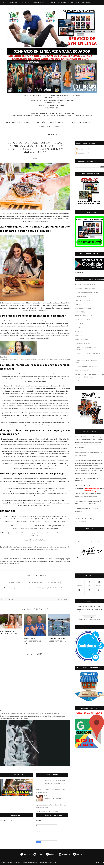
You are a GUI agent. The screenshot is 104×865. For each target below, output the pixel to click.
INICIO (77, 381)
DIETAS (39, 588)
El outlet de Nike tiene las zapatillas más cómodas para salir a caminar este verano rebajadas (29, 713)
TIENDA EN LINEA (13, 2)
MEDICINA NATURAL (86, 122)
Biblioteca (79, 583)
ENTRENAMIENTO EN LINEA (84, 316)
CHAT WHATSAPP (80, 312)
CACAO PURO (86, 2)
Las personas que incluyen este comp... (10, 632)
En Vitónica (3, 357)
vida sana (34, 588)
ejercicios (18, 588)
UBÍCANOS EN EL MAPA (82, 320)
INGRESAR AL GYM (13, 122)
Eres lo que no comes (44, 500)
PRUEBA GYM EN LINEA (82, 300)
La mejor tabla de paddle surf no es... (57, 639)
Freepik (32, 540)
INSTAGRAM (79, 324)
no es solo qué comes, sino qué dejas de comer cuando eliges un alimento (44, 444)
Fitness (45, 588)
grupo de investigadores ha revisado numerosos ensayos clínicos (27, 386)
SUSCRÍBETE (28, 122)
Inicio (2, 2)
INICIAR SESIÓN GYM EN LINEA (85, 284)
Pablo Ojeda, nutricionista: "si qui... (32, 640)
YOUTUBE (79, 591)
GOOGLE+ (99, 591)
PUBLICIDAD (79, 335)
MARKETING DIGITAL (82, 370)
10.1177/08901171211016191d (41, 521)
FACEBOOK (78, 331)
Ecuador (12, 588)
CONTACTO (65, 2)
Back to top (99, 862)
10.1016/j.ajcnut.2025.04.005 (22, 528)
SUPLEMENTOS (45, 126)
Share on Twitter (38, 582)
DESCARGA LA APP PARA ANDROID (86, 292)
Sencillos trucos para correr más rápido (47, 811)
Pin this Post (55, 582)
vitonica (63, 588)
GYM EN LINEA (26, 2)
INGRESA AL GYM (53, 2)
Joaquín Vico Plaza (52, 549)
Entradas (79, 149)
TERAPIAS (57, 126)
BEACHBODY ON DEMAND (83, 308)
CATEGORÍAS (75, 2)
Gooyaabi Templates (37, 862)
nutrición (24, 588)
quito (29, 588)
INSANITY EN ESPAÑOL (82, 339)
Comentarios (80, 153)
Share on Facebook (18, 582)
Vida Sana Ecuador (94, 619)
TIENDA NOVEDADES (56, 122)
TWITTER (78, 327)
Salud (58, 588)
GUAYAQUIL (52, 588)
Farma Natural (39, 2)
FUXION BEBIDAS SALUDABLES (85, 288)
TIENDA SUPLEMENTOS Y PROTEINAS (87, 366)
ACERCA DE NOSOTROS (82, 343)
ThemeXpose (17, 862)
